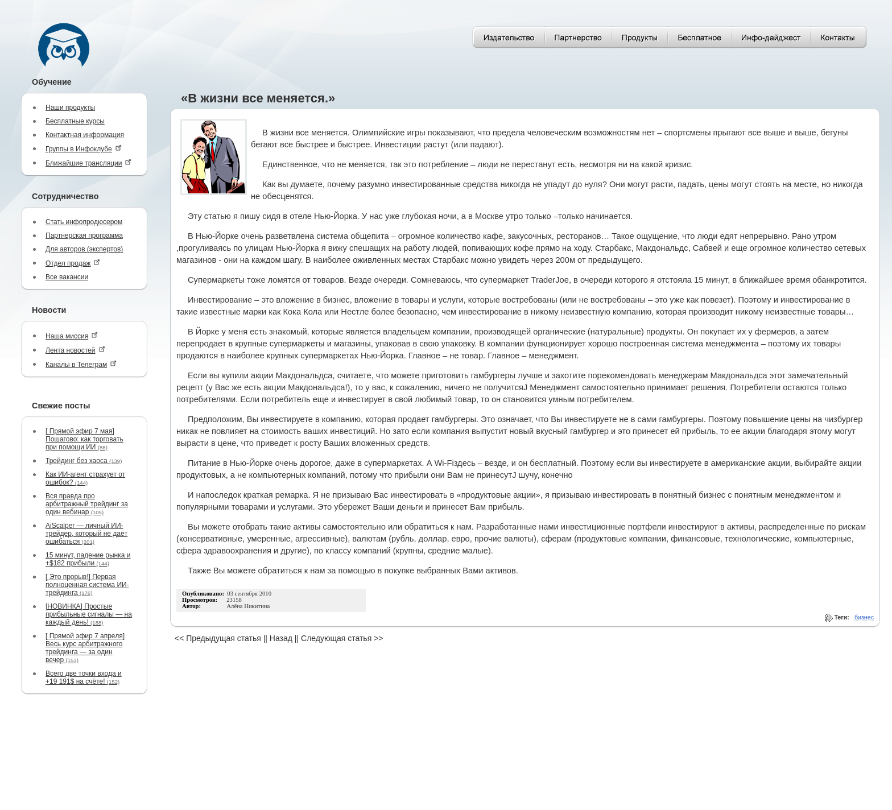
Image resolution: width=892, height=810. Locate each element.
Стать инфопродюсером (84, 222)
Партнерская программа (84, 235)
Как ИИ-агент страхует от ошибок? (85, 478)
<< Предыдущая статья (218, 638)
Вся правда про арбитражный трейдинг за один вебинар (87, 504)
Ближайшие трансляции (88, 163)
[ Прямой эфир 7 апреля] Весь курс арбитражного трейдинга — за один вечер (85, 648)
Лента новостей (75, 350)
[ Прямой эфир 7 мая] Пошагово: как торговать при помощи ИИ (84, 439)
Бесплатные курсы (75, 121)
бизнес (864, 617)
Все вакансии (67, 277)
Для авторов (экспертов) (84, 249)
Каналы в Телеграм (81, 364)
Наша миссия (72, 336)
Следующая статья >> (342, 638)
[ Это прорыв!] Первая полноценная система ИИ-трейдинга (87, 585)
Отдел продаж (73, 263)
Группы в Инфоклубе (84, 148)
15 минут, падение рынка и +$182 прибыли (88, 559)
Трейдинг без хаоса (84, 461)
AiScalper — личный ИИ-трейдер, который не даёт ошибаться (86, 533)
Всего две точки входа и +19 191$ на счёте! (84, 677)
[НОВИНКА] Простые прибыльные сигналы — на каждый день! (89, 614)
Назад (281, 638)
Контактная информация (85, 135)
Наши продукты (70, 107)
